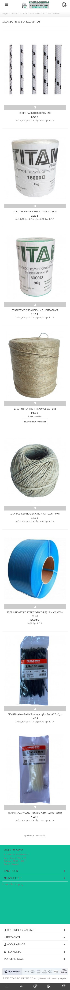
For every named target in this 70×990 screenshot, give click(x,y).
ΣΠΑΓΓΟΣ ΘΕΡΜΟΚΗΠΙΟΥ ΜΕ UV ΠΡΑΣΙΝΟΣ (35, 310)
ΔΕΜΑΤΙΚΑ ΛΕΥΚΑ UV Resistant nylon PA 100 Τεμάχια (35, 813)
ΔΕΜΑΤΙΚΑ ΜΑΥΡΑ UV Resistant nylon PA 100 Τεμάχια (35, 714)
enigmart (63, 978)
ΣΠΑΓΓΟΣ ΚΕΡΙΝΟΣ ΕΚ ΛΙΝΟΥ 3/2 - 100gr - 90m (34, 513)
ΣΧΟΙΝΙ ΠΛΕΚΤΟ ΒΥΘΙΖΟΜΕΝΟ (35, 113)
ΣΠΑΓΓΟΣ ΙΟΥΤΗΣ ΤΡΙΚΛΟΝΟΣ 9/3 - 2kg (35, 409)
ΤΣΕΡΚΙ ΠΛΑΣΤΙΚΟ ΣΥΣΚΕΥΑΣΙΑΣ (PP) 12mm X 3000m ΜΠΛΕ (35, 614)
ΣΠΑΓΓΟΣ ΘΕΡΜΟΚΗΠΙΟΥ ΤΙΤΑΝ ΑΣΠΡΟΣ (35, 211)
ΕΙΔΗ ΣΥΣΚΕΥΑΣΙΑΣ (20, 13)
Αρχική (5, 13)
